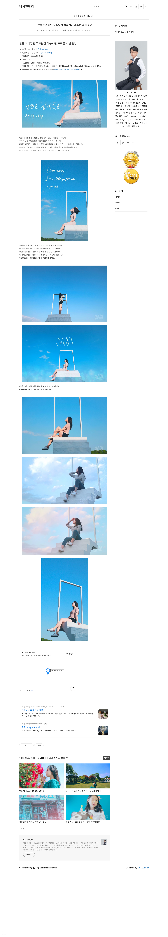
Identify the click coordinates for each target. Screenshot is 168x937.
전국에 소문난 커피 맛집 (32, 743)
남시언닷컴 (28, 872)
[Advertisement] (64, 717)
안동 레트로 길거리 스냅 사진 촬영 (32, 855)
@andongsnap (46, 53)
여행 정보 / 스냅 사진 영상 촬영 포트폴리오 (66, 30)
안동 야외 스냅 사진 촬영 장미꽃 (31, 824)
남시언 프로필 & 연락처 (124, 32)
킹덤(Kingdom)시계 (31, 760)
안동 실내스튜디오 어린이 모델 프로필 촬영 (83, 855)
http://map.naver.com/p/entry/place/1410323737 (41, 740)
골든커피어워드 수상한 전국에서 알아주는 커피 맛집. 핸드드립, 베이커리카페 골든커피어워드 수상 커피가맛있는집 (57, 747)
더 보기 (106, 790)
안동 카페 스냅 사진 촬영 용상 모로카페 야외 (83, 824)
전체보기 (90, 16)
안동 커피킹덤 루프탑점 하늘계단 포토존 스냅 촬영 (64, 25)
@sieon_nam (43, 49)
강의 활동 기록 (79, 16)
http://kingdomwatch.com (32, 757)
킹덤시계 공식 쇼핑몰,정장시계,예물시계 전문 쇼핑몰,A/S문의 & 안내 (49, 763)
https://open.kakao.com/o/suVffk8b (67, 69)
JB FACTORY (143, 901)
